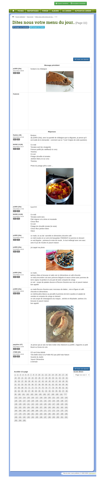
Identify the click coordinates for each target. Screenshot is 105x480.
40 (32, 381)
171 (45, 410)
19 (15, 378)
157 (41, 407)
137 (66, 401)
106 (44, 394)
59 (43, 384)
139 (20, 404)
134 (53, 401)
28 (46, 378)
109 (57, 394)
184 (45, 414)
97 (63, 391)
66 (66, 384)
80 (60, 388)
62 (53, 384)
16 (59, 375)
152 (20, 407)
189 (66, 414)
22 (25, 378)
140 (24, 404)
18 (66, 375)
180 (28, 414)
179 (24, 414)
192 (24, 417)
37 (22, 381)
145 (45, 404)
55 (29, 384)
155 (32, 407)
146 (49, 404)
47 (56, 381)
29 (49, 378)
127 (24, 401)
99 (15, 394)
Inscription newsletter (78, 3)
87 (29, 391)
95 (56, 391)
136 (62, 401)
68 (19, 388)
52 (19, 384)
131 (41, 401)
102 (28, 394)
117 (37, 397)
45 (49, 381)
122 (58, 397)
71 (29, 388)
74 (39, 388)
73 (36, 388)
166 (24, 410)
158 (45, 407)
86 (25, 391)
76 (46, 388)
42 (39, 381)
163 (66, 407)
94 (53, 391)
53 (22, 384)
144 (41, 404)
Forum (45, 11)
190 (16, 417)
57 (36, 384)
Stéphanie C (92, 473)
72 (32, 388)
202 (66, 417)
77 (49, 388)
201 (62, 417)
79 (56, 388)
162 (62, 407)
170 (41, 410)
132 (45, 401)
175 (62, 410)
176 (66, 410)
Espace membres (62, 3)
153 (24, 407)
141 (28, 404)
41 (36, 381)
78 (53, 388)
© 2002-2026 (84, 473)
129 (32, 401)
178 (20, 414)
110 (61, 394)
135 (58, 401)
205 (24, 420)
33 (63, 378)
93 (49, 391)
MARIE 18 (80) (18, 144)
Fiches (21, 11)
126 (20, 401)
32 (60, 378)
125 (16, 401)
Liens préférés (75, 473)
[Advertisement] (51, 43)
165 (20, 410)
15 (56, 375)
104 (36, 394)
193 (28, 417)
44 (46, 381)
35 (15, 381)
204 (20, 420)
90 (39, 391)
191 (20, 417)
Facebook (20, 27)
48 (60, 381)
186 (53, 414)
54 (25, 384)
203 (16, 420)
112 (16, 397)
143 (37, 404)
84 (19, 391)
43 (43, 381)
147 (53, 404)
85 (22, 391)
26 (39, 378)
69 (22, 388)
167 (28, 410)
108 (53, 394)
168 (32, 410)
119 (45, 397)
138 (16, 404)
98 (66, 391)
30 (53, 378)
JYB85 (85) (17, 352)
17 (63, 375)
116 (32, 397)
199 (53, 417)
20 (19, 378)
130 (37, 401)
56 (32, 384)
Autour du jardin (83, 11)
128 (28, 401)
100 (19, 394)
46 (53, 381)
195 (37, 417)
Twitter (37, 27)
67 (15, 388)
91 (43, 391)
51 (15, 384)
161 (58, 407)
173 (53, 410)
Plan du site (66, 473)
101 (23, 394)
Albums (55, 11)
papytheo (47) (18, 344)
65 (63, 384)
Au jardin (66, 11)
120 (49, 397)
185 (49, 414)
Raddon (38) (17, 135)
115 (28, 397)
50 (66, 381)
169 (37, 410)
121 (53, 397)
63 (56, 384)
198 (49, 417)
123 (62, 397)
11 (42, 375)
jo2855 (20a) (17, 68)
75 (43, 388)
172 (49, 410)
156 (37, 407)
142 (32, 404)
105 (40, 394)
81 (63, 388)
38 (25, 381)
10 (39, 375)
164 (16, 410)
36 (19, 381)
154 (28, 407)
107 (48, 394)
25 (36, 378)
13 (49, 375)
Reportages (33, 11)
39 (29, 381)
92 (46, 391)
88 (32, 391)
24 (32, 378)
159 (49, 407)
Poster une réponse (81, 59)
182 (37, 414)
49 (63, 381)
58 (39, 384)
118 (41, 397)
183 (41, 414)
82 (66, 388)
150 (66, 404)
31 (56, 378)
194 (32, 417)
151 (16, 407)
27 (43, 378)
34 (66, 378)
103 (32, 394)
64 (60, 384)
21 (22, 378)
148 (58, 404)
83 (15, 391)
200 (58, 417)
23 (29, 378)
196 (41, 417)
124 (66, 397)
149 (62, 404)
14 (53, 375)
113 (20, 397)
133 (49, 401)
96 (60, 391)
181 (32, 414)
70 (25, 388)
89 (36, 391)
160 (53, 407)
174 (58, 410)
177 (16, 414)
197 (45, 417)
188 (62, 414)
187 (58, 414)
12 (46, 375)
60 (46, 384)
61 (49, 384)
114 (24, 397)
